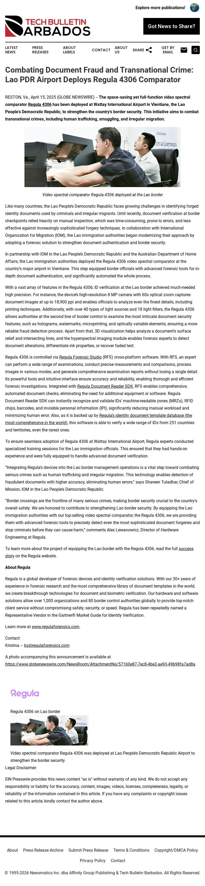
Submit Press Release (88, 850)
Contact (101, 50)
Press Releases (40, 50)
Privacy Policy (93, 860)
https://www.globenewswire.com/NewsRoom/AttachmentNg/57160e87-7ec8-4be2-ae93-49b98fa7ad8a (100, 664)
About (12, 850)
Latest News (11, 50)
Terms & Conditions (131, 850)
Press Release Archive (43, 850)
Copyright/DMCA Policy (176, 850)
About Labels (69, 50)
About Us (121, 50)
